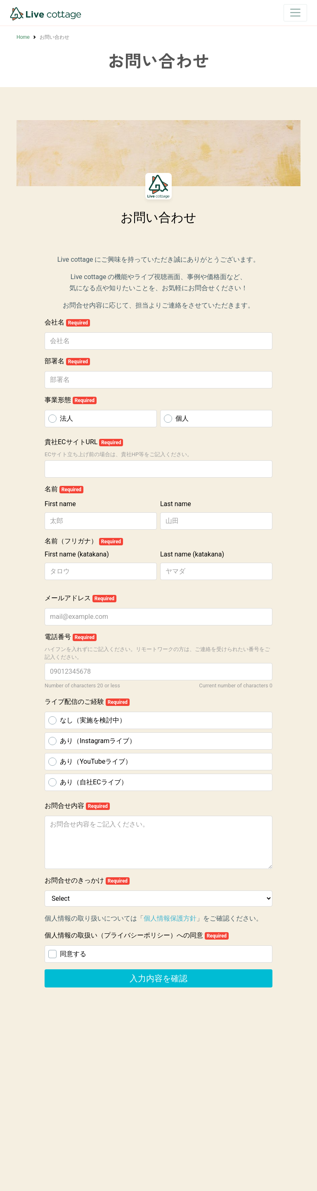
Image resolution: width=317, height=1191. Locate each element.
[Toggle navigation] (295, 12)
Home (23, 37)
